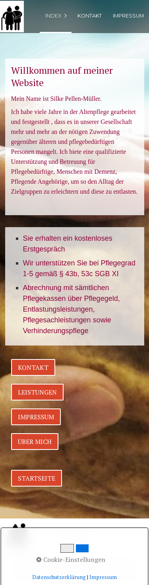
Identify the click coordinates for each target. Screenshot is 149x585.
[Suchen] (125, 535)
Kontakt (89, 16)
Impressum (128, 16)
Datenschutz (81, 562)
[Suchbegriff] (92, 535)
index (53, 16)
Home (21, 562)
